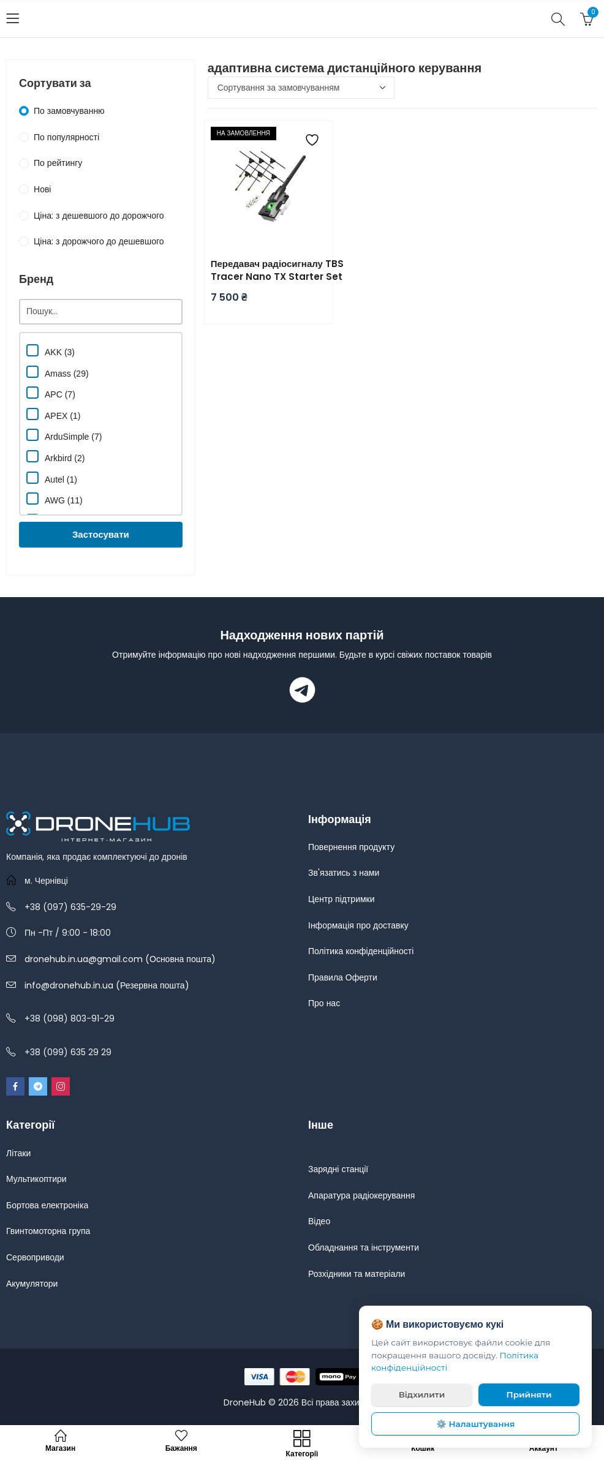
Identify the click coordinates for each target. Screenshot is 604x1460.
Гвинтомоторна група (48, 1231)
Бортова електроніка (47, 1205)
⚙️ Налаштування (475, 1424)
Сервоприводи (35, 1257)
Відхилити (422, 1394)
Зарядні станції (338, 1169)
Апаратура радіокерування (361, 1195)
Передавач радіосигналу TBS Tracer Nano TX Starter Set (277, 270)
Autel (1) (51, 478)
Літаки (18, 1153)
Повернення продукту (351, 847)
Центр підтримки (341, 899)
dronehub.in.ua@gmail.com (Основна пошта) (120, 959)
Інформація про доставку (358, 925)
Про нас (324, 1003)
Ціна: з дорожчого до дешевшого (99, 241)
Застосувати (100, 534)
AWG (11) (54, 498)
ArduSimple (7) (64, 435)
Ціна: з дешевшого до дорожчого (99, 215)
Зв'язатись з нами (343, 873)
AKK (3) (50, 350)
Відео (319, 1221)
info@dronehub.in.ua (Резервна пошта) (107, 985)
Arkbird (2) (55, 456)
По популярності (66, 137)
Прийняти (529, 1394)
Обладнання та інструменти (363, 1247)
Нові (42, 189)
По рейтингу (58, 163)
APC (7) (50, 392)
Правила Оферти (342, 977)
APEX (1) (53, 414)
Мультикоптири (36, 1179)
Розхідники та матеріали (356, 1274)
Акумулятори (32, 1284)
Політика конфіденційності (360, 951)
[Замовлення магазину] (301, 88)
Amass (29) (57, 372)
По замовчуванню (69, 111)
